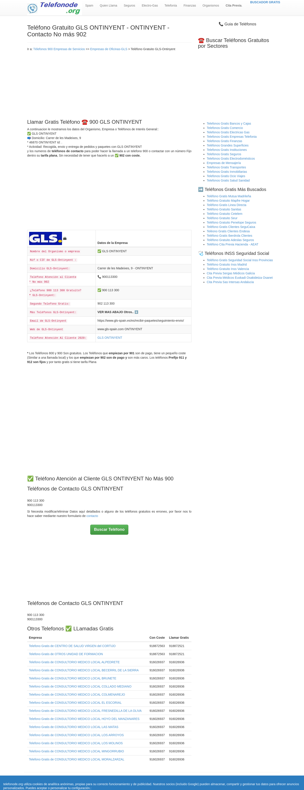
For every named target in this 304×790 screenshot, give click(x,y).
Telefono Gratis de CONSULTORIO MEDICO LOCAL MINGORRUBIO (76, 751)
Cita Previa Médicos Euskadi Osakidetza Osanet (240, 277)
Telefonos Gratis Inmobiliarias (227, 171)
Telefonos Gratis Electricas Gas (228, 132)
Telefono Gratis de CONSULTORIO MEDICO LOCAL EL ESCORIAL (75, 702)
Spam (89, 5)
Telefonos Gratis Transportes (226, 167)
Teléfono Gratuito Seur (222, 218)
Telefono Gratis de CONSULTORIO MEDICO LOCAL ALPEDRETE (74, 662)
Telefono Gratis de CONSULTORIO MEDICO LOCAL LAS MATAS (73, 727)
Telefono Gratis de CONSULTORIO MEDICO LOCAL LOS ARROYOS (76, 735)
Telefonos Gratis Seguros (224, 154)
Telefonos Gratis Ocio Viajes (226, 176)
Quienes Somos (124, 779)
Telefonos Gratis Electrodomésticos (231, 158)
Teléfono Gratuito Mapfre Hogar (228, 200)
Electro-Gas (150, 5)
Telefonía (170, 5)
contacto (92, 516)
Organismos (211, 5)
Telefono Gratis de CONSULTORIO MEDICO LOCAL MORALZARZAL (76, 759)
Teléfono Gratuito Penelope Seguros (231, 222)
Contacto (217, 779)
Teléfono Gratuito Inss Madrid (227, 264)
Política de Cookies (196, 779)
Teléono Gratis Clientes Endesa (228, 231)
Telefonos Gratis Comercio (225, 128)
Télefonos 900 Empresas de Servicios (59, 49)
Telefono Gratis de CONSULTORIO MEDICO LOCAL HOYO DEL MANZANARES (84, 719)
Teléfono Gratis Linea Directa (226, 205)
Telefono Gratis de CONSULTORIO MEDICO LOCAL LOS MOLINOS (76, 743)
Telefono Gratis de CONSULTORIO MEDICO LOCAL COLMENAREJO (77, 694)
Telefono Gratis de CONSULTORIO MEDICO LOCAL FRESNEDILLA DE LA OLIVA (85, 710)
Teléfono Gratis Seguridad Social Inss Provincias (240, 260)
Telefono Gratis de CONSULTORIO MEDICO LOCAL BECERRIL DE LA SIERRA (84, 670)
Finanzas (190, 5)
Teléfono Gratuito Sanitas (224, 209)
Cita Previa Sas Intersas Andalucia (230, 282)
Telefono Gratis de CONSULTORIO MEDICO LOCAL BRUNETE (72, 678)
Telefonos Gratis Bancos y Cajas (229, 123)
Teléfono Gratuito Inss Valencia (228, 269)
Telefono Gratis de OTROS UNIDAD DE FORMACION (66, 654)
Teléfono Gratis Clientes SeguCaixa (231, 227)
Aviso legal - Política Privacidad (158, 779)
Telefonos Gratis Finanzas (224, 141)
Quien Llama (108, 5)
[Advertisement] (109, 84)
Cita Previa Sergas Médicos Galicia (231, 273)
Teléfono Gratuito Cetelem (224, 213)
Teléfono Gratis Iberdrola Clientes (229, 235)
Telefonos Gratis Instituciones (227, 150)
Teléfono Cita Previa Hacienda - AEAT (232, 244)
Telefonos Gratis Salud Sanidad (228, 180)
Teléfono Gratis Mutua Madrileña (229, 196)
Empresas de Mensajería (224, 163)
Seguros (129, 5)
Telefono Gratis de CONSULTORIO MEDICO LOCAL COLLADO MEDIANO (80, 686)
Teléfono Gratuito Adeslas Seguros (230, 240)
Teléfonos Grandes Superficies (228, 145)
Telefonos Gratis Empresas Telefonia (232, 136)
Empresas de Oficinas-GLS (108, 49)
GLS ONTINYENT (109, 337)
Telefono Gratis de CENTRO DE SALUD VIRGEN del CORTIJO (72, 646)
